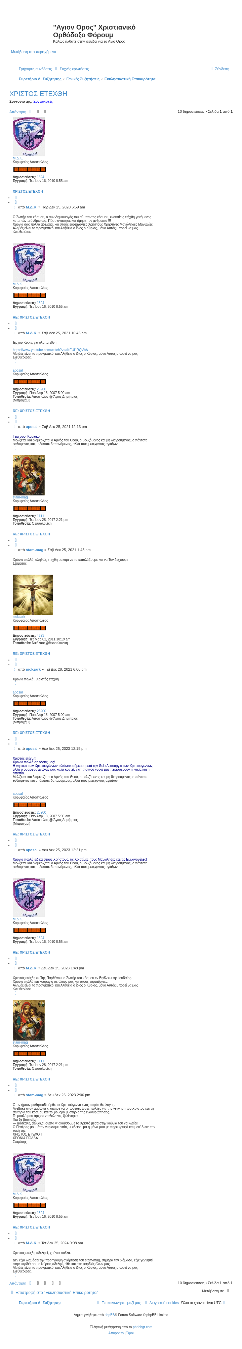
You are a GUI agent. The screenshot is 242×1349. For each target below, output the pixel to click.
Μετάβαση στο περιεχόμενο (33, 52)
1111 (40, 516)
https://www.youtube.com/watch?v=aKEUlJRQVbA (50, 350)
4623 (40, 635)
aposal (18, 370)
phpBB (110, 1315)
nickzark (19, 617)
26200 (41, 389)
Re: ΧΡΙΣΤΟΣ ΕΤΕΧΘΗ (31, 317)
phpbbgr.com (142, 1327)
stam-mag (20, 497)
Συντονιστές (43, 101)
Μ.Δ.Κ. (18, 158)
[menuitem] (71, 69)
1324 (40, 177)
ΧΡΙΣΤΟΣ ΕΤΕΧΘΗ (38, 93)
